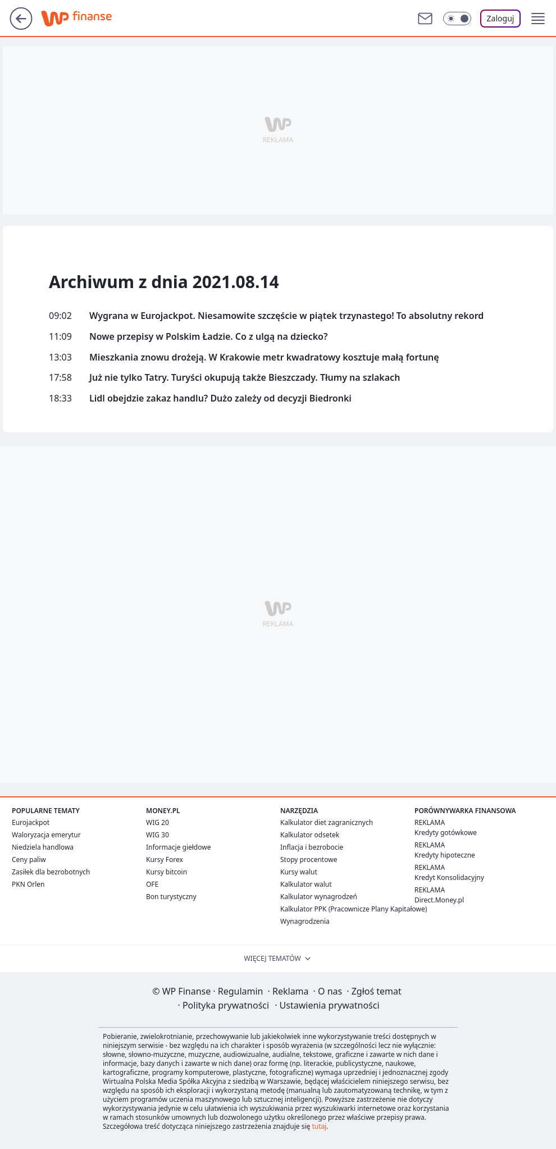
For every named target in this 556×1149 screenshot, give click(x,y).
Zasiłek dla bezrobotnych (51, 872)
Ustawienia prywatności (327, 1005)
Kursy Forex (164, 859)
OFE (152, 884)
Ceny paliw (29, 859)
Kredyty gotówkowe (445, 832)
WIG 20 (157, 822)
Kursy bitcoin (166, 872)
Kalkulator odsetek (309, 835)
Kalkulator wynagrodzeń (318, 896)
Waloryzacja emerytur (46, 835)
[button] (538, 19)
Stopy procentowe (308, 859)
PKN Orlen (28, 884)
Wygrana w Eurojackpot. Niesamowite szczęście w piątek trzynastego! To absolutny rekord (286, 316)
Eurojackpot (30, 822)
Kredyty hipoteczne (444, 855)
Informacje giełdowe (178, 847)
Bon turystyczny (171, 896)
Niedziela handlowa (43, 847)
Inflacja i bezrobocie (311, 847)
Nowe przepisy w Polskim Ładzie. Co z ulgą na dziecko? (208, 337)
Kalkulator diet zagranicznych (326, 822)
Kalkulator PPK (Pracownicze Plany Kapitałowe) (353, 909)
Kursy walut (298, 872)
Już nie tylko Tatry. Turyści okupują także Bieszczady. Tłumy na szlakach (244, 378)
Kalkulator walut (306, 884)
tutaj (319, 1126)
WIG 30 (157, 835)
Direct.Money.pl (439, 900)
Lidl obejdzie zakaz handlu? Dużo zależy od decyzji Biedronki (220, 398)
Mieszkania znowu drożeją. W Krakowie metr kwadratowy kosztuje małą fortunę (264, 357)
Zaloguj (500, 18)
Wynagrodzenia (305, 921)
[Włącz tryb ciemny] (457, 18)
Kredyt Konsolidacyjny (449, 877)
